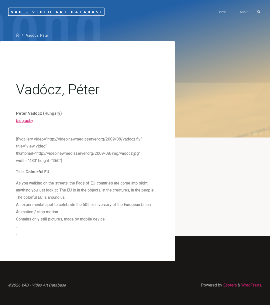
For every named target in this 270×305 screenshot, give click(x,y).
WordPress (251, 285)
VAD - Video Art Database (57, 11)
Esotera (229, 285)
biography (24, 120)
